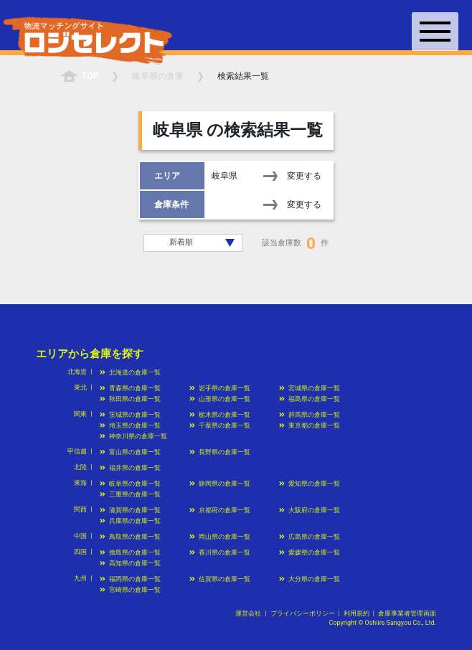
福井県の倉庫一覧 (130, 467)
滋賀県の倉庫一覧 (130, 510)
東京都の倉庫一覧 (309, 425)
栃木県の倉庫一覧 (219, 414)
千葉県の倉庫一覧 (219, 425)
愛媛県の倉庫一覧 (309, 552)
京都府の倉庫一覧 (219, 510)
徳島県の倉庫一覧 (130, 552)
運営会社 (248, 613)
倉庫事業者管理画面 (407, 613)
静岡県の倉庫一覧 (219, 483)
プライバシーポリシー (302, 613)
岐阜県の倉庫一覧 (130, 483)
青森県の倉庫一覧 (130, 388)
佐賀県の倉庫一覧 (219, 579)
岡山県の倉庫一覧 (219, 536)
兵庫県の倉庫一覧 (130, 520)
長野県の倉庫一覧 (219, 452)
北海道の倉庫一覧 (130, 372)
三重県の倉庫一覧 (130, 494)
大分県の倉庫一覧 (309, 579)
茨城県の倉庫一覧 (130, 414)
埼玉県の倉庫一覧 (130, 425)
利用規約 (356, 613)
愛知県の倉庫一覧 (309, 483)
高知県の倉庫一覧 (130, 563)
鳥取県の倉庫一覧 (130, 536)
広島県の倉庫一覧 (309, 536)
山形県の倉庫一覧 (219, 398)
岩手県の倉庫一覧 (219, 388)
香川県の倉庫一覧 (219, 552)
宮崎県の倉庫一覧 (130, 589)
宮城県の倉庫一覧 (309, 388)
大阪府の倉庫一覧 (309, 510)
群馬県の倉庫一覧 (309, 414)
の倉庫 (158, 76)
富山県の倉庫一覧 (130, 452)
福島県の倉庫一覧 (309, 398)
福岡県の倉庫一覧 (130, 579)
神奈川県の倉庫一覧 (133, 436)
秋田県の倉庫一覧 (130, 398)
